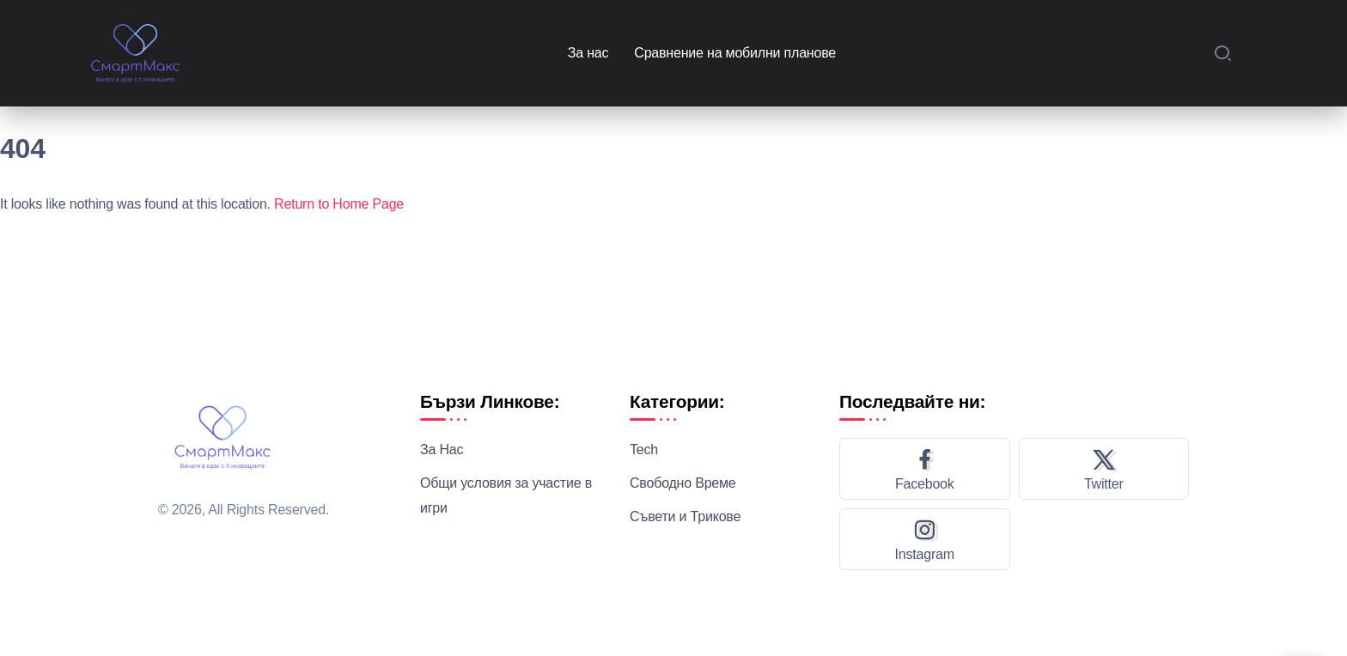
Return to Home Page (339, 204)
